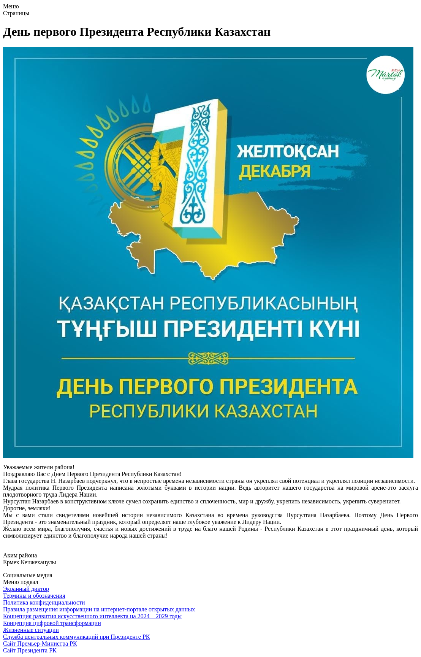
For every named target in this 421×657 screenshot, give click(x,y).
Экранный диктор (26, 589)
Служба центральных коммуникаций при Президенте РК (76, 636)
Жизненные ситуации (31, 630)
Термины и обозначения (34, 595)
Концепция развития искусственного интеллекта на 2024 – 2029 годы (92, 616)
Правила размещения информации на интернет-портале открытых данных (99, 609)
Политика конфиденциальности (44, 602)
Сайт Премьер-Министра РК (40, 643)
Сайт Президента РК (30, 650)
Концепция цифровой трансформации (52, 623)
